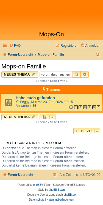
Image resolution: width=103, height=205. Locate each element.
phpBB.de (70, 194)
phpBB (37, 184)
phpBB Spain (57, 189)
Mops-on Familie (23, 66)
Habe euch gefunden (35, 98)
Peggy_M (27, 102)
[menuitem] (15, 45)
